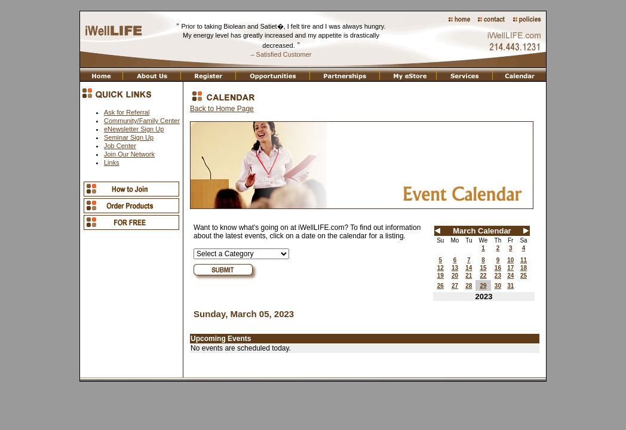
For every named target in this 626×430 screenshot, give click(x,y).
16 (498, 268)
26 (440, 285)
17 (510, 268)
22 (483, 275)
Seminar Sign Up (129, 137)
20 (455, 275)
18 (523, 268)
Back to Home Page (222, 109)
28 (468, 285)
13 (455, 268)
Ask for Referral (126, 112)
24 (510, 275)
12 (440, 268)
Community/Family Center (142, 120)
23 (498, 275)
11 (523, 260)
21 (468, 275)
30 (498, 285)
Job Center (120, 145)
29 (483, 285)
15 (483, 268)
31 (510, 285)
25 (523, 275)
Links (111, 162)
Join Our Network (129, 154)
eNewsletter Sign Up (134, 129)
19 (440, 275)
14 (468, 268)
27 (455, 285)
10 (510, 260)
